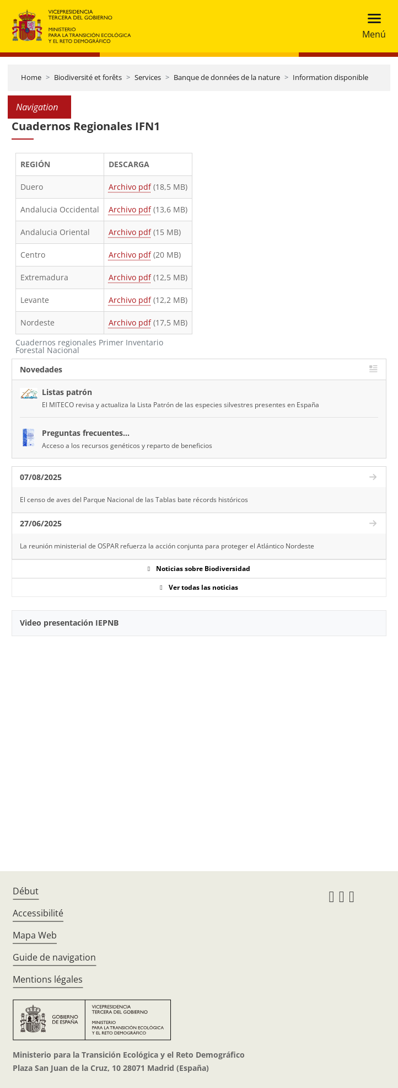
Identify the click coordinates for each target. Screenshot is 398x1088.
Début (26, 891)
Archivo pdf (130, 187)
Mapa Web (35, 935)
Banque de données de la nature (227, 77)
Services (148, 77)
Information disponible (330, 77)
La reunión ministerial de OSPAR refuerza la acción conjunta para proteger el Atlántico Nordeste (167, 546)
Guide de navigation (54, 957)
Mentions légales (48, 979)
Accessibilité (38, 913)
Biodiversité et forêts (88, 77)
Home (31, 77)
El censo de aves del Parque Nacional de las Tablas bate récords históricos (134, 499)
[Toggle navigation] (370, 26)
